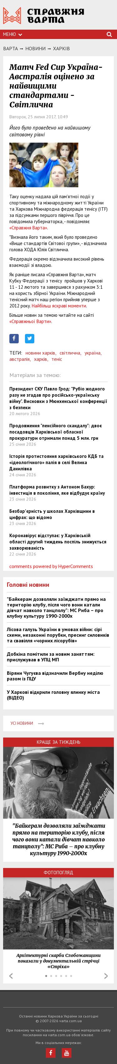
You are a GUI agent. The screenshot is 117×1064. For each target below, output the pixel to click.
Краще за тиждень (58, 742)
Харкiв (61, 48)
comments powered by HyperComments (51, 566)
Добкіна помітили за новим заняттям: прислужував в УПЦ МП (51, 657)
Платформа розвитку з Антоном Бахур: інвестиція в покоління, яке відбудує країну (57, 490)
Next (106, 976)
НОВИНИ (35, 48)
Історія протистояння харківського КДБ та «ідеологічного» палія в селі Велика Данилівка (56, 462)
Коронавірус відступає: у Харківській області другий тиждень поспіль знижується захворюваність (57, 541)
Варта (10, 48)
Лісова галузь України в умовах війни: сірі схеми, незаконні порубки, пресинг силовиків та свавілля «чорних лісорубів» (58, 635)
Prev (10, 976)
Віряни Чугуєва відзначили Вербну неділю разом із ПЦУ (55, 676)
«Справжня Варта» (28, 228)
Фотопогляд (58, 872)
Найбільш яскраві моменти (59, 306)
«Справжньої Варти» (30, 321)
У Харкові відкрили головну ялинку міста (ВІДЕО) (53, 695)
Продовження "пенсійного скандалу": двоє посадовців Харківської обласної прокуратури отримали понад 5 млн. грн (55, 432)
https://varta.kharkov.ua (43, 19)
